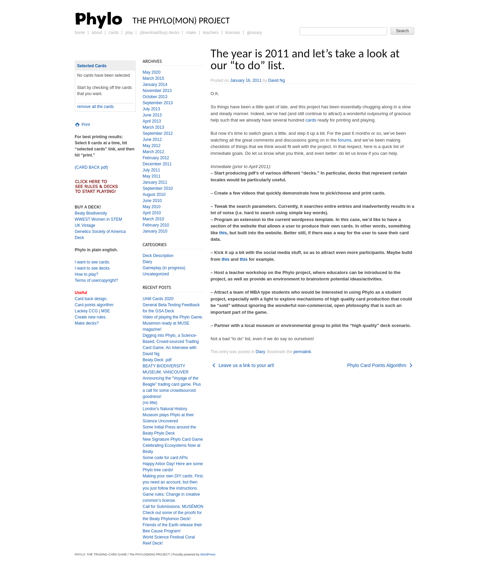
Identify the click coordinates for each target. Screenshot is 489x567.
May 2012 (152, 145)
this (223, 232)
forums (344, 140)
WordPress (207, 554)
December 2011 (157, 164)
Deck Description (158, 255)
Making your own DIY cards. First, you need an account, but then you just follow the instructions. (173, 482)
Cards (114, 33)
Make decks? (87, 323)
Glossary (254, 33)
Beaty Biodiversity (91, 213)
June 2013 (152, 115)
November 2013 (157, 90)
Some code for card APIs (165, 457)
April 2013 (152, 121)
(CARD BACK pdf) (91, 167)
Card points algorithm (94, 305)
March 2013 (153, 127)
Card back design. (91, 298)
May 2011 (152, 176)
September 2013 (158, 102)
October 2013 (155, 96)
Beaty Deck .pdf (157, 360)
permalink (302, 351)
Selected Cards (92, 65)
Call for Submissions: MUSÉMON (173, 506)
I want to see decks (92, 268)
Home (80, 33)
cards (311, 120)
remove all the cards (95, 106)
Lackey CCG (86, 311)
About (97, 33)
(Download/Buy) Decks (159, 33)
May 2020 (152, 72)
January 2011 (155, 182)
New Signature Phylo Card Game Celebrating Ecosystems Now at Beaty (173, 445)
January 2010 (155, 231)
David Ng (276, 80)
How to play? (86, 274)
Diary (260, 351)
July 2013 (151, 109)
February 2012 (156, 158)
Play (129, 33)
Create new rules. (91, 317)
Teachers (211, 33)
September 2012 (158, 133)
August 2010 (154, 194)
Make (191, 33)
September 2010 (158, 188)
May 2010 (152, 206)
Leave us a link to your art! (242, 365)
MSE (105, 311)
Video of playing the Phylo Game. (173, 317)
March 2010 (153, 219)
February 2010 (156, 225)
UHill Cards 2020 (158, 298)
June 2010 (152, 200)
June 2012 (152, 139)
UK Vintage (85, 225)
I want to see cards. (92, 262)
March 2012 (153, 151)
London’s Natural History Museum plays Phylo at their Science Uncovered (168, 414)
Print (82, 124)
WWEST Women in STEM (98, 219)
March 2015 (153, 78)
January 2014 (155, 84)
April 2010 (152, 213)
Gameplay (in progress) (164, 268)
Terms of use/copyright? (96, 280)
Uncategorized (156, 274)
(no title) (150, 402)
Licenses (232, 33)
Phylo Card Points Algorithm (380, 365)
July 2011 (151, 170)
